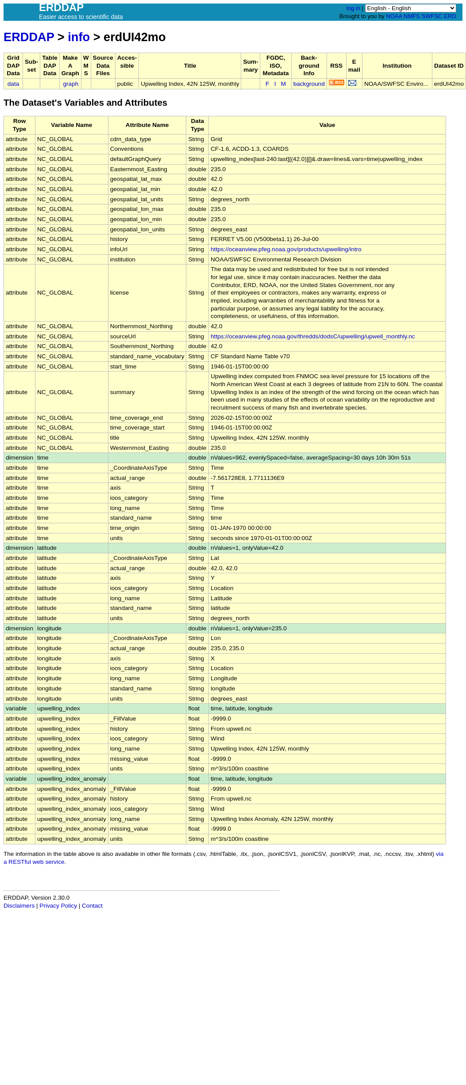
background (309, 84)
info (79, 37)
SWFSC (432, 16)
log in (353, 8)
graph (71, 84)
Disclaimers (19, 905)
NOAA (394, 16)
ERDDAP (29, 37)
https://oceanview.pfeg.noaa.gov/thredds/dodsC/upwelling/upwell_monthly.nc (313, 336)
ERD (450, 16)
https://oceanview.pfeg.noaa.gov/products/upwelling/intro (286, 249)
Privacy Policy (58, 905)
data (13, 84)
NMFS (412, 16)
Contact (92, 905)
